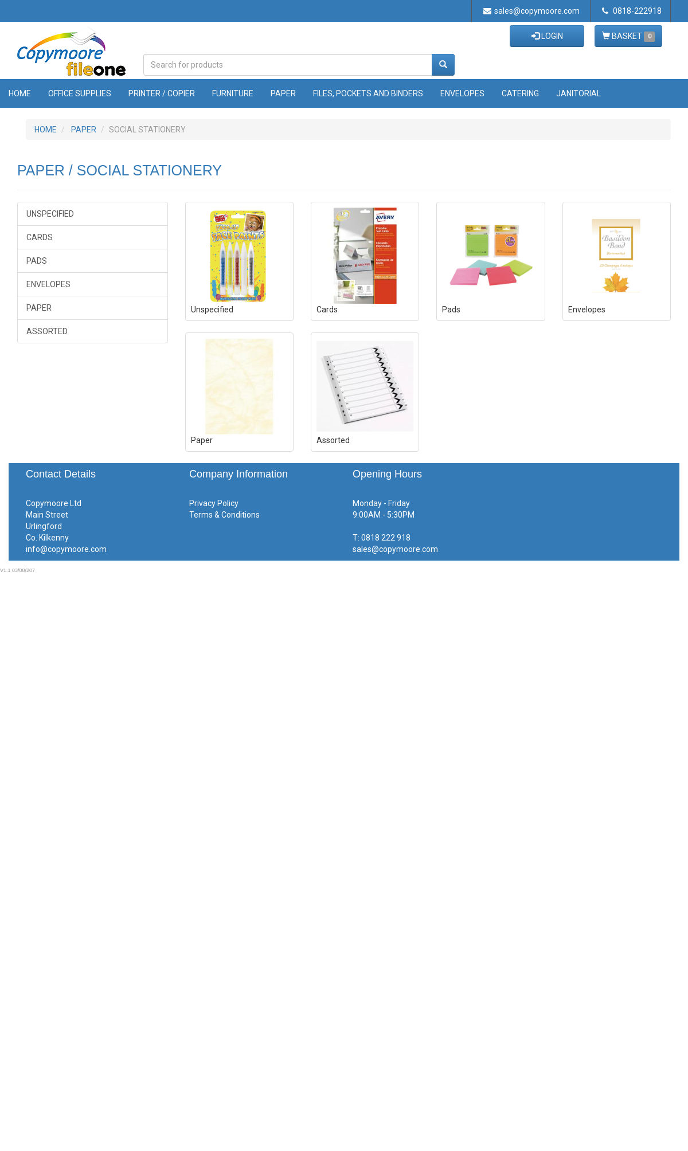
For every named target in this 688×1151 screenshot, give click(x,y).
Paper (283, 93)
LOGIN (547, 36)
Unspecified (50, 213)
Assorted (47, 331)
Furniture (232, 93)
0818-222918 (632, 10)
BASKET (628, 37)
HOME (45, 129)
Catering (520, 93)
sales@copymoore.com (531, 10)
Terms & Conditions (224, 514)
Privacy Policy (214, 503)
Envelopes (462, 93)
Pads (36, 260)
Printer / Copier (161, 93)
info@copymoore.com (66, 549)
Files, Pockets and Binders (368, 93)
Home (20, 93)
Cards (39, 237)
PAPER (83, 129)
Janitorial (578, 93)
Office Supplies (79, 93)
